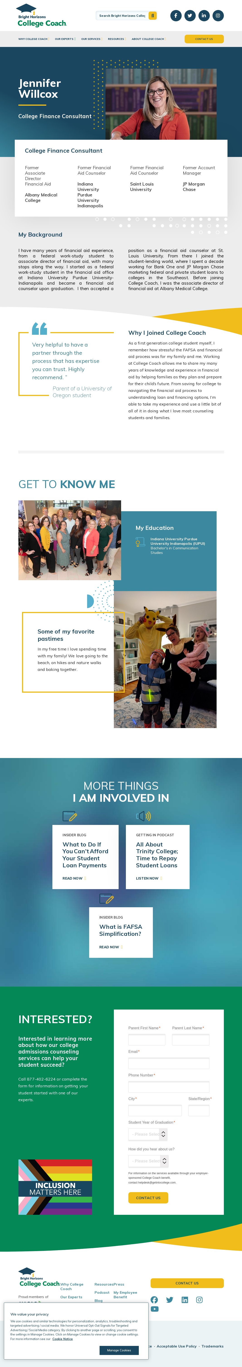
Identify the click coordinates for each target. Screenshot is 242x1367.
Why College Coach (32, 39)
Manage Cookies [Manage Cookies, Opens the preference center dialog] (119, 1350)
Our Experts (64, 39)
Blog (99, 1300)
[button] (153, 16)
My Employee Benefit (125, 1294)
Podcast (102, 1292)
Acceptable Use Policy (177, 1346)
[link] (85, 857)
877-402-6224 (41, 1079)
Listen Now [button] (147, 878)
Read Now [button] (72, 878)
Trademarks (212, 1346)
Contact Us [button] (204, 39)
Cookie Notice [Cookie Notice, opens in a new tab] (62, 1339)
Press (119, 1284)
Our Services (90, 39)
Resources (116, 39)
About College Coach (148, 39)
